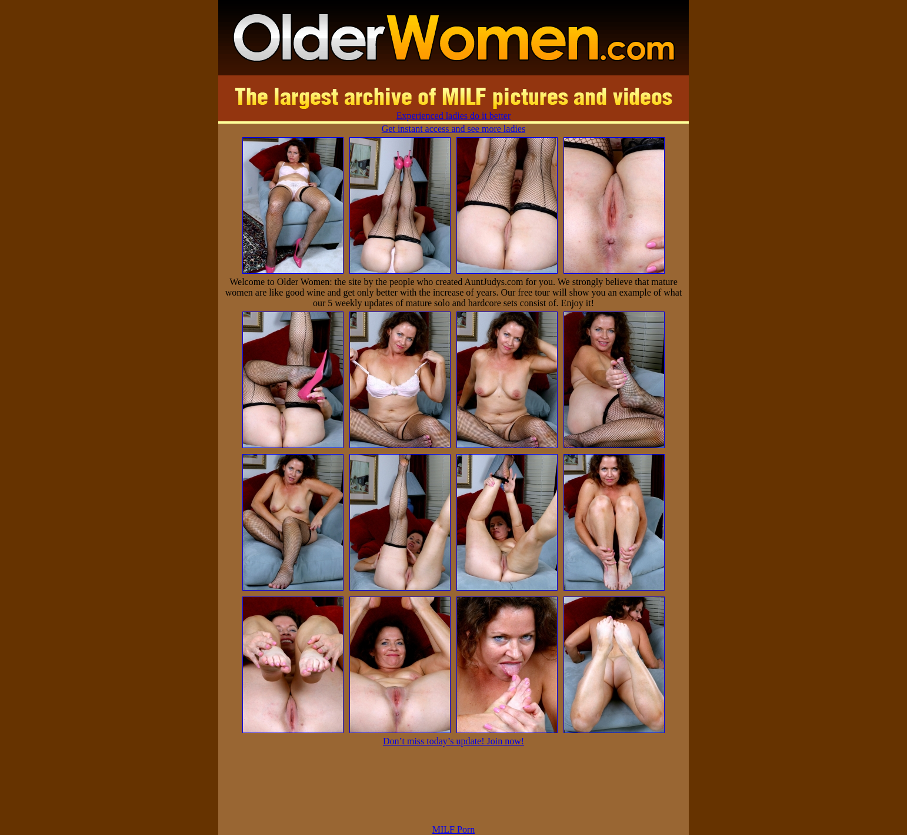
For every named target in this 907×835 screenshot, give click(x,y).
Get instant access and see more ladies (453, 129)
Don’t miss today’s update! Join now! (453, 741)
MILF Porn (453, 829)
